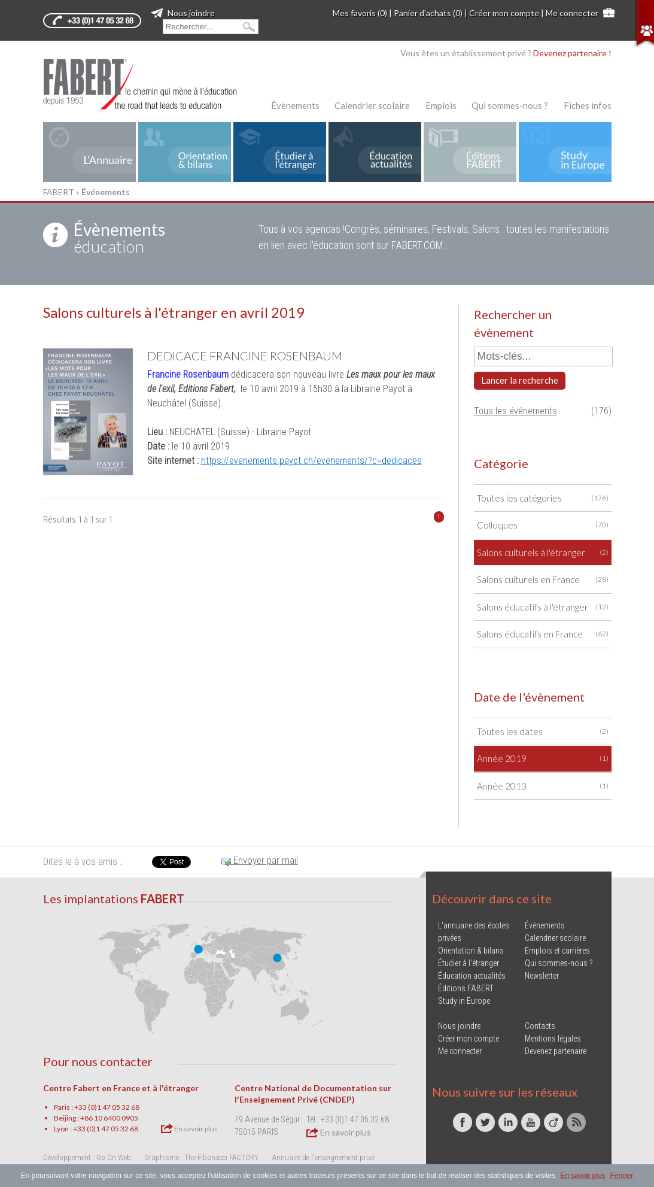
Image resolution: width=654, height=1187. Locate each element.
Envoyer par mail (259, 860)
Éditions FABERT (466, 988)
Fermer (622, 1175)
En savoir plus (189, 1128)
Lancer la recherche (519, 380)
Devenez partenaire (555, 1051)
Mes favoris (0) (360, 13)
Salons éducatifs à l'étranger (543, 607)
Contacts (540, 1026)
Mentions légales (553, 1038)
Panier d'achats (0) (428, 13)
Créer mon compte (504, 13)
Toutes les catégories (543, 498)
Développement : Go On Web (87, 1157)
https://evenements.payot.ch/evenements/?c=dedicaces (311, 460)
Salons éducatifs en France (543, 634)
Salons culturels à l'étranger (543, 553)
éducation (119, 237)
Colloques (543, 525)
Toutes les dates (543, 732)
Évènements (295, 105)
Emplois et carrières (557, 950)
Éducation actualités (472, 975)
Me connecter (572, 13)
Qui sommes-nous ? (510, 105)
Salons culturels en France (543, 580)
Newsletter (542, 975)
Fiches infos (588, 105)
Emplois (441, 105)
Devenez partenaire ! (572, 53)
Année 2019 (543, 759)
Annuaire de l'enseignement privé (323, 1157)
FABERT (58, 192)
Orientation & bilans (471, 950)
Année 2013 (543, 786)
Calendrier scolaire (372, 105)
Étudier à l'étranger (468, 963)
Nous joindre (183, 13)
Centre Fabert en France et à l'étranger (121, 1088)
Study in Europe (464, 1001)
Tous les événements (515, 411)
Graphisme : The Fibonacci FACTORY (201, 1157)
